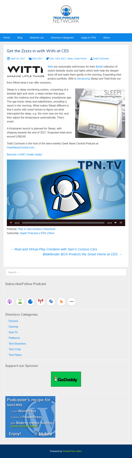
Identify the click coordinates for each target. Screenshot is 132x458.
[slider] (63, 223)
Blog (19, 37)
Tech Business (17, 343)
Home (6, 37)
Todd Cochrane (101, 58)
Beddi (99, 66)
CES (51, 58)
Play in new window (29, 229)
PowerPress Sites (72, 451)
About (106, 37)
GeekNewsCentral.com (20, 147)
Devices (13, 321)
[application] (66, 193)
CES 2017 (37, 58)
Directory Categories (62, 37)
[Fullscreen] (120, 222)
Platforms (14, 338)
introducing (83, 78)
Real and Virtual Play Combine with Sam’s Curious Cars (53, 249)
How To (13, 332)
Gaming (13, 326)
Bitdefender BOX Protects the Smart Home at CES (82, 254)
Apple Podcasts (29, 233)
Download (49, 229)
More (51, 233)
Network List (37, 37)
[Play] (11, 222)
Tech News (15, 355)
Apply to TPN (88, 37)
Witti (50, 66)
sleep (70, 58)
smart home (80, 58)
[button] (66, 192)
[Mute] (115, 222)
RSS (43, 233)
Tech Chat (15, 349)
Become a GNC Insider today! (24, 154)
